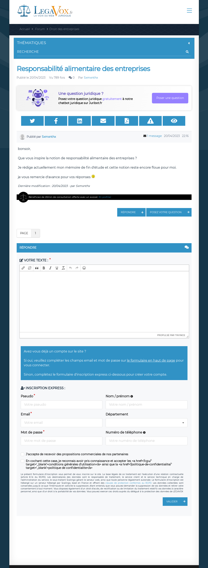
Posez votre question (171, 212)
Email (25, 414)
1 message (154, 136)
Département (117, 414)
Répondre (133, 212)
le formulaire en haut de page (151, 360)
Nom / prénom (119, 396)
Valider (176, 501)
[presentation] (23, 268)
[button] (23, 268)
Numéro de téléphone (126, 432)
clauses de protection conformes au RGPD (128, 483)
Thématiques (104, 42)
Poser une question (170, 98)
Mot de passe (31, 432)
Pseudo (27, 396)
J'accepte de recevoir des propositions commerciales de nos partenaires (77, 454)
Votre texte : (34, 260)
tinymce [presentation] (180, 335)
